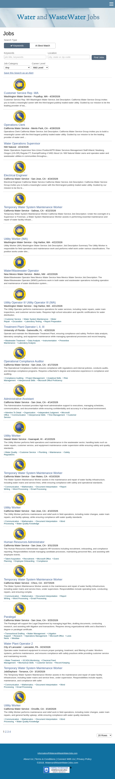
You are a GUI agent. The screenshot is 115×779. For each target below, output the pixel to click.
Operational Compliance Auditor (24, 361)
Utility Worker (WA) (16, 238)
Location (52, 53)
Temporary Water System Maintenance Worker (33, 207)
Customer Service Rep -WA (21, 93)
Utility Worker (12, 435)
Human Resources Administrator (24, 542)
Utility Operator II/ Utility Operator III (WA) (30, 302)
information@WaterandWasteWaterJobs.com (58, 753)
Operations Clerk (14, 124)
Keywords (18, 45)
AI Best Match (42, 45)
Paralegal (10, 616)
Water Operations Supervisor (22, 143)
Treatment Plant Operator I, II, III (24, 326)
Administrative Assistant (19, 398)
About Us (28, 759)
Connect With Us (66, 759)
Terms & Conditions (45, 759)
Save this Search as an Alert (18, 73)
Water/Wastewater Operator (21, 270)
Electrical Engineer (15, 175)
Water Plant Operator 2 (18, 643)
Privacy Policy (84, 759)
